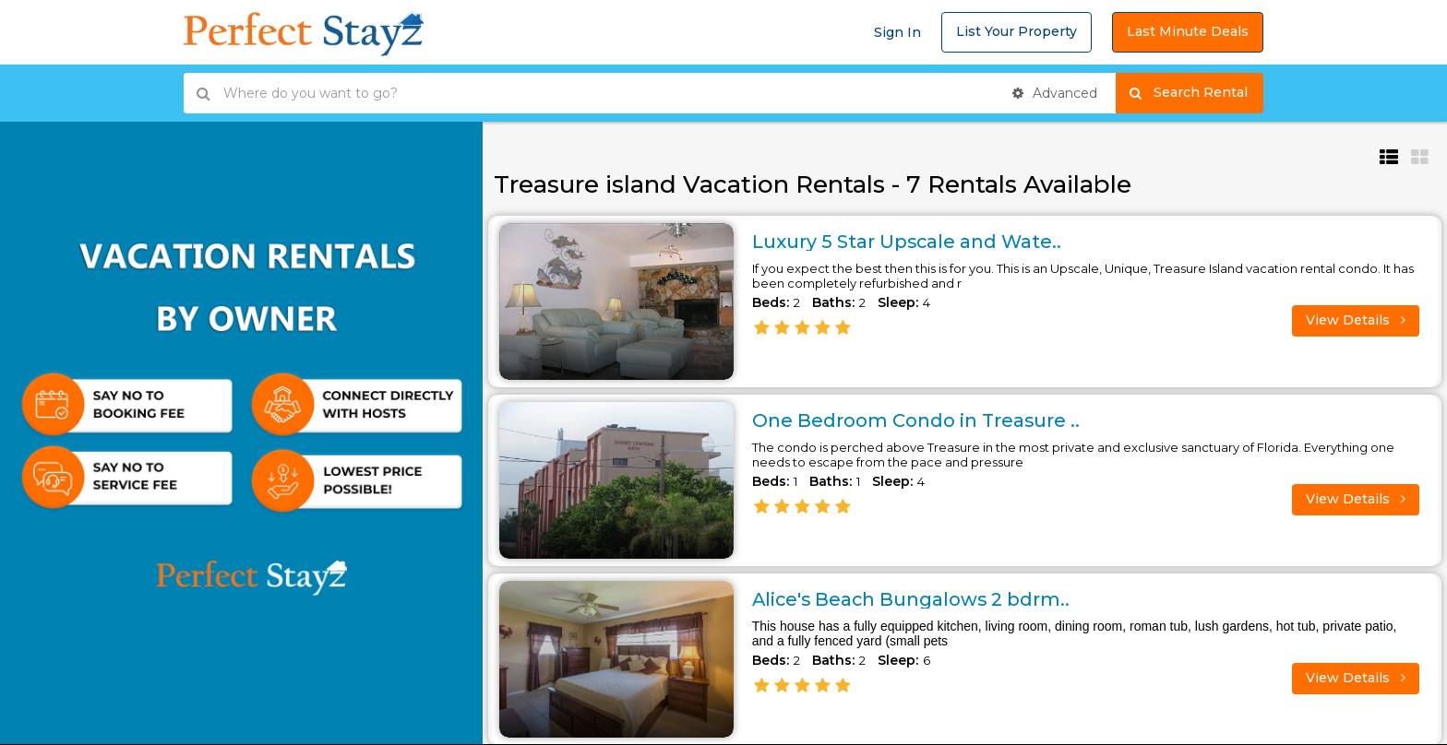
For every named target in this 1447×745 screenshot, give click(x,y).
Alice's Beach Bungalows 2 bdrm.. (913, 599)
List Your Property (1016, 31)
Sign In (897, 32)
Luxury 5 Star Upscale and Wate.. (908, 242)
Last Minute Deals (1188, 31)
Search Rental (1196, 93)
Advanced (1054, 93)
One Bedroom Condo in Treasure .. (917, 420)
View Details (1355, 320)
